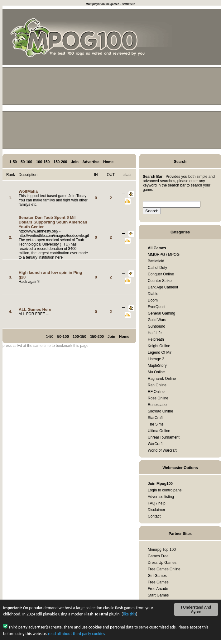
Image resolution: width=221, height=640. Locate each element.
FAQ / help (157, 503)
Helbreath (156, 339)
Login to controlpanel (165, 490)
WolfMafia (28, 191)
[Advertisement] (111, 110)
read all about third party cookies (76, 635)
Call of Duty (157, 267)
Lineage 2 (156, 359)
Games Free (158, 556)
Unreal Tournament (164, 437)
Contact (154, 516)
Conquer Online (161, 274)
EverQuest (157, 307)
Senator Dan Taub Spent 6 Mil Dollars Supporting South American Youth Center (53, 222)
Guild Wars (157, 320)
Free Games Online (164, 569)
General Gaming (161, 313)
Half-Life (155, 333)
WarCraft (155, 444)
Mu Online (156, 372)
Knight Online (159, 346)
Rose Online (158, 398)
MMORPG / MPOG (164, 254)
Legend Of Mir (159, 352)
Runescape (157, 405)
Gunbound (156, 326)
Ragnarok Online (162, 378)
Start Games (158, 595)
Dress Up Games (162, 562)
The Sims (156, 424)
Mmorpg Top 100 (162, 549)
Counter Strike (160, 281)
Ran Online (157, 385)
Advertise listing (161, 497)
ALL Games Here (35, 309)
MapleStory (157, 365)
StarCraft (155, 418)
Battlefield (156, 261)
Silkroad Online (160, 411)
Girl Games (157, 575)
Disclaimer (156, 510)
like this (129, 616)
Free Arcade (158, 589)
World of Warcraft (162, 450)
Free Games (158, 582)
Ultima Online (159, 431)
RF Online (156, 391)
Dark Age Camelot (163, 287)
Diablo (153, 294)
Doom (153, 300)
